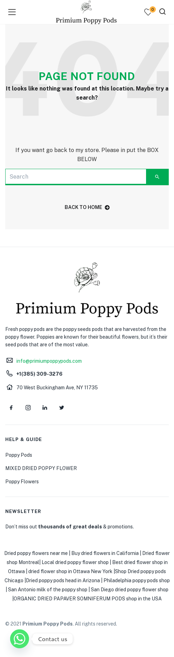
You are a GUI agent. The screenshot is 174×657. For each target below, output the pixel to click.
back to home (87, 207)
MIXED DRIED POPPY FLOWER (41, 468)
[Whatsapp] (19, 638)
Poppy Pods (18, 455)
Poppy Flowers (22, 481)
